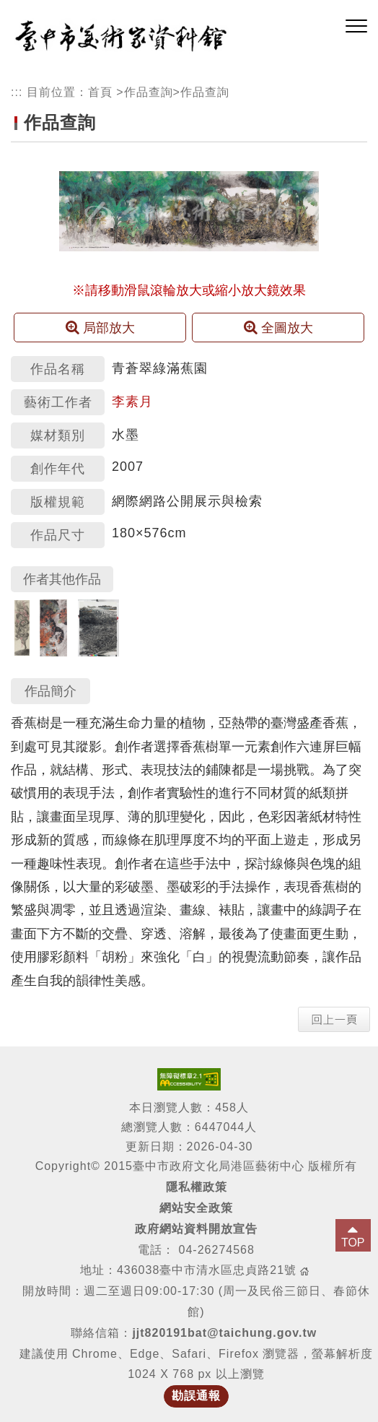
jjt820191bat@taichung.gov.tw (224, 1333)
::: (16, 92)
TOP (353, 1242)
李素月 (132, 401)
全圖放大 (278, 327)
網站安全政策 (196, 1208)
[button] (356, 26)
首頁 (100, 92)
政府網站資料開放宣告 (196, 1229)
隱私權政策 (196, 1187)
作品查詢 (148, 92)
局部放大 (100, 327)
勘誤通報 (196, 1396)
